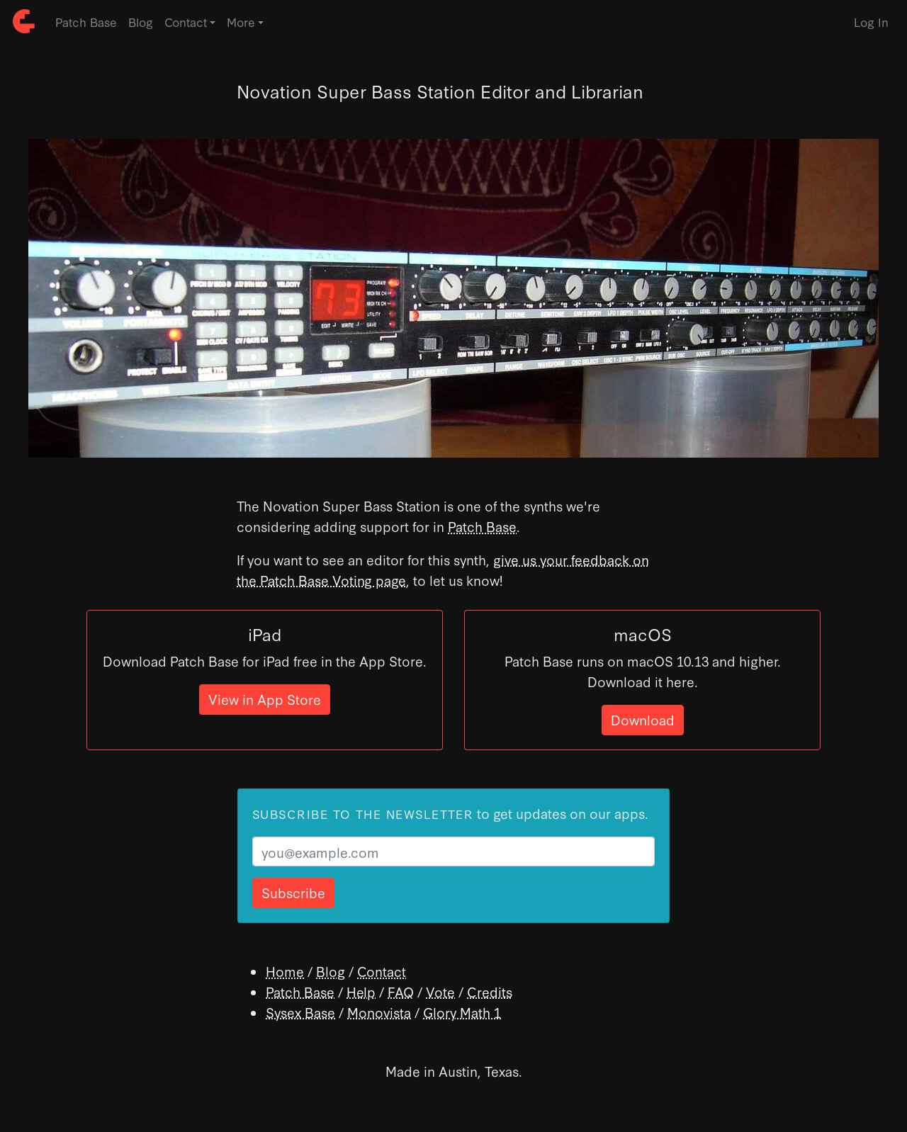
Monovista (379, 1011)
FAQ (401, 991)
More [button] (241, 21)
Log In (871, 21)
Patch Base (86, 21)
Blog (140, 21)
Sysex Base (300, 1011)
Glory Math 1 (462, 1011)
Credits (489, 991)
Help (361, 991)
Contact (381, 970)
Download (643, 719)
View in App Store (264, 698)
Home (285, 970)
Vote (440, 991)
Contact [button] (185, 21)
